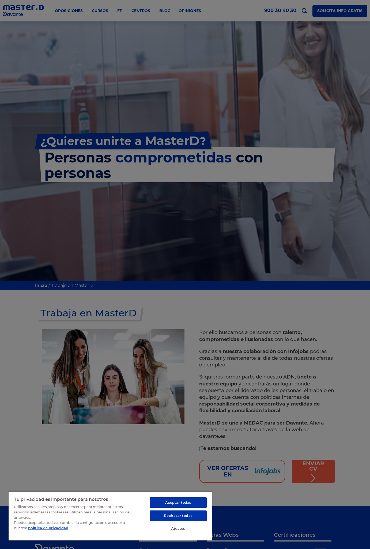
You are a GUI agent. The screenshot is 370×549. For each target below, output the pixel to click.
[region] (110, 515)
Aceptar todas (178, 502)
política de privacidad (48, 527)
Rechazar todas (178, 515)
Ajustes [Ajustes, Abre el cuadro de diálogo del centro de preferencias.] (178, 528)
